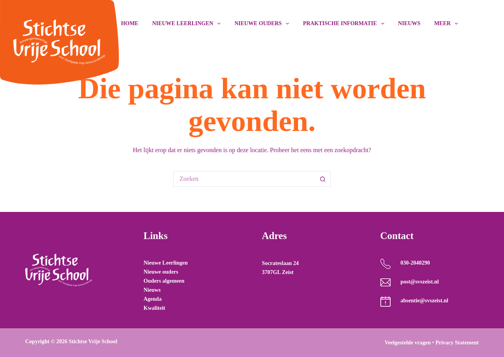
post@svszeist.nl (419, 282)
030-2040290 (415, 263)
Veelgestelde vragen (408, 343)
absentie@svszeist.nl (424, 301)
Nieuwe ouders (263, 23)
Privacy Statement (457, 343)
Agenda (153, 299)
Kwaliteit (154, 308)
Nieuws (409, 23)
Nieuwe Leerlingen (166, 263)
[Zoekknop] (323, 179)
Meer (446, 23)
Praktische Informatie (345, 23)
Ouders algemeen (164, 281)
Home (129, 23)
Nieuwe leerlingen (188, 23)
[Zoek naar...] (244, 179)
